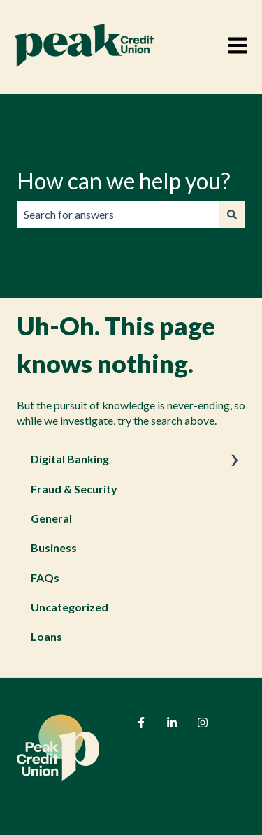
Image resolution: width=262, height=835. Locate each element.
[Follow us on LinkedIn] (172, 722)
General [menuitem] (51, 518)
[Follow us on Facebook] (141, 722)
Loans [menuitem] (46, 636)
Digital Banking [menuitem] (70, 458)
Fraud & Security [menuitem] (74, 488)
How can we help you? (124, 180)
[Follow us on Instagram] (202, 722)
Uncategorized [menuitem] (69, 606)
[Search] (232, 214)
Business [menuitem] (54, 547)
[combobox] (118, 214)
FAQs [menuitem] (45, 577)
